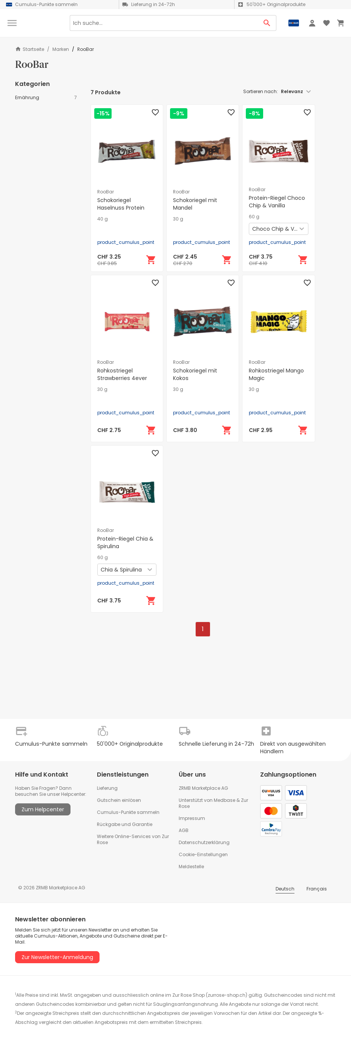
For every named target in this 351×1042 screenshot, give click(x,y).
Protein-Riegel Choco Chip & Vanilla (277, 201)
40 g (102, 219)
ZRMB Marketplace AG (203, 788)
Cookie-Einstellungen (203, 854)
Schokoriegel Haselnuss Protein (120, 203)
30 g (178, 219)
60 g (254, 217)
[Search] (164, 23)
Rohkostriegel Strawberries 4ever (122, 374)
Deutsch (285, 889)
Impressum (192, 818)
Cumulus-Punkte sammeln (128, 812)
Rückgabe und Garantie (124, 824)
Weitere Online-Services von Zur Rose (133, 839)
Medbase (224, 800)
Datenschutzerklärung (204, 842)
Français (317, 889)
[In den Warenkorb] (151, 259)
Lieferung (107, 788)
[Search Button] (267, 23)
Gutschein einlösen (119, 800)
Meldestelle (191, 866)
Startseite (29, 49)
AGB (184, 830)
